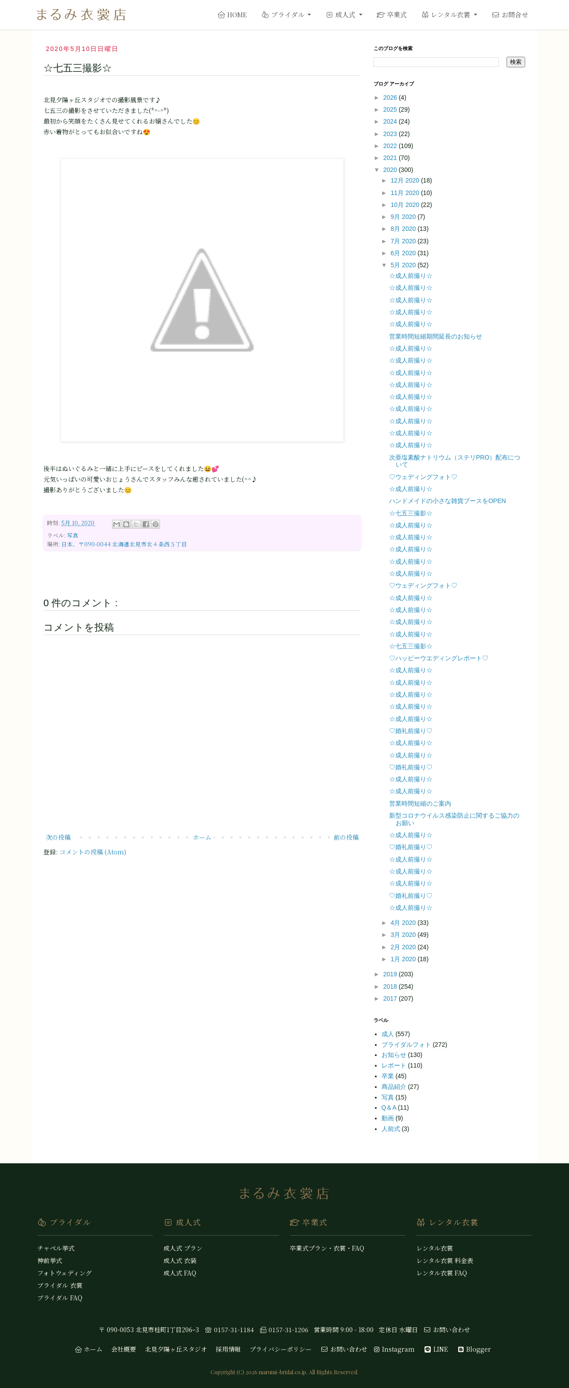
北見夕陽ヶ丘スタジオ (176, 1349)
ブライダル (283, 14)
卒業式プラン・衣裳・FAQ (327, 1248)
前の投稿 (346, 837)
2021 (391, 157)
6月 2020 (403, 253)
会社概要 (123, 1349)
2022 (391, 145)
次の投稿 (58, 837)
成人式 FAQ (180, 1272)
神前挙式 (49, 1260)
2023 (391, 133)
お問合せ (509, 14)
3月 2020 (403, 934)
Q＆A (390, 1107)
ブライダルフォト (407, 1044)
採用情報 (228, 1349)
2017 (391, 998)
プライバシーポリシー (280, 1349)
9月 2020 (403, 216)
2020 (391, 169)
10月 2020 (405, 204)
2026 (391, 97)
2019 (391, 974)
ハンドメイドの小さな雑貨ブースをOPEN (447, 500)
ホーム (202, 837)
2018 (391, 986)
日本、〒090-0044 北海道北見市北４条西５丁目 (124, 544)
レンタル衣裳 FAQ (441, 1272)
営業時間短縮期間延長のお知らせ (435, 336)
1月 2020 (403, 959)
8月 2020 (403, 228)
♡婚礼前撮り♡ (411, 730)
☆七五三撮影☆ (411, 513)
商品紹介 (395, 1086)
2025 (391, 109)
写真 (72, 535)
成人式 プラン (183, 1248)
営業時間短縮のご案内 (420, 803)
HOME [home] (232, 14)
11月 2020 (405, 192)
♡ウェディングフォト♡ (423, 476)
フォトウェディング (64, 1272)
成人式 (341, 14)
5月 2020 (403, 265)
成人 (389, 1033)
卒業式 (392, 14)
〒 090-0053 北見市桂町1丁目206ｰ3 (149, 1329)
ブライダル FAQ (59, 1297)
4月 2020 (403, 922)
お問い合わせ (446, 1329)
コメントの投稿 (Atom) (92, 851)
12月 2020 (405, 180)
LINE (436, 1349)
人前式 (392, 1128)
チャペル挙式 (55, 1248)
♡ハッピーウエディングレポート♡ (438, 658)
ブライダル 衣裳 (59, 1285)
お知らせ (395, 1054)
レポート (395, 1065)
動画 (389, 1118)
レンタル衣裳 (446, 14)
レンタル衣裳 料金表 (444, 1260)
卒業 (389, 1076)
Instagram (394, 1349)
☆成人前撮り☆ (411, 275)
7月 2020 (403, 241)
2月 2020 (403, 947)
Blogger (474, 1349)
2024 (391, 121)
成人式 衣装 (180, 1260)
